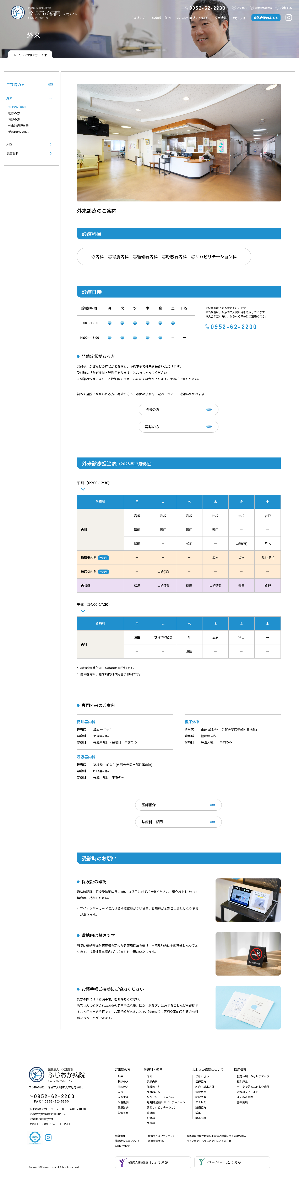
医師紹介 (127, 791)
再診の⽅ (14, 119)
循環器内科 (153, 1057)
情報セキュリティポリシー (163, 1106)
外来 (120, 1047)
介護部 (151, 1088)
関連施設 (200, 1088)
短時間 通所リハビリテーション (166, 1073)
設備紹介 (200, 1078)
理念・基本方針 (204, 1057)
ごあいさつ (202, 1047)
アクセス (239, 8)
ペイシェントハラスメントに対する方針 (208, 1111)
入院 (9, 144)
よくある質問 (245, 1068)
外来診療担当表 (18, 125)
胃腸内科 (152, 1052)
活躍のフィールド (248, 1062)
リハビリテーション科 (160, 1068)
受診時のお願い (18, 132)
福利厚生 (242, 1052)
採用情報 (220, 18)
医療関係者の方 (156, 1111)
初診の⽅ (14, 113)
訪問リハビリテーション (161, 1078)
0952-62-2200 (205, 8)
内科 (149, 1047)
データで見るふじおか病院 (253, 1057)
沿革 (198, 1083)
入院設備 (123, 1073)
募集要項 (242, 1073)
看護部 (151, 1083)
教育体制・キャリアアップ (253, 1047)
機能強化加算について (127, 1111)
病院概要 (200, 1068)
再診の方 (195, 410)
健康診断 (12, 153)
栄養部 (151, 1094)
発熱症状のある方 (266, 18)
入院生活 (123, 1068)
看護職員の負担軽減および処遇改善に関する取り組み (216, 1106)
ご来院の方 (138, 18)
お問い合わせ (122, 1116)
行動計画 (120, 1106)
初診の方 (127, 410)
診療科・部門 (161, 18)
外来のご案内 (17, 107)
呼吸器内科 (153, 1062)
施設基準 (200, 1062)
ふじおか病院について (192, 18)
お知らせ (239, 18)
